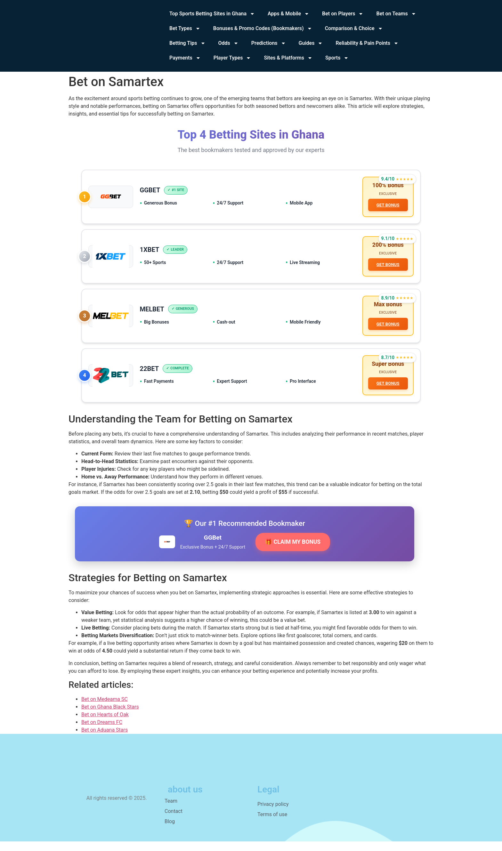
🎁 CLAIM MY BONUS (292, 551)
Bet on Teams (396, 14)
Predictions (268, 43)
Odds (228, 43)
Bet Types (184, 28)
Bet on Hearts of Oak (105, 724)
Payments (185, 58)
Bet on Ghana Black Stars (110, 716)
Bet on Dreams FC (101, 732)
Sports (337, 58)
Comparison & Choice (354, 28)
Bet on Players (342, 14)
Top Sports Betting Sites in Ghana (212, 14)
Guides (311, 43)
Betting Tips (187, 43)
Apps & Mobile (288, 14)
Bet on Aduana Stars (104, 739)
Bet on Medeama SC (104, 709)
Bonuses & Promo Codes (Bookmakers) (262, 28)
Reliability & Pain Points (367, 43)
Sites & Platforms (288, 58)
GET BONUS (386, 206)
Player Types (232, 58)
